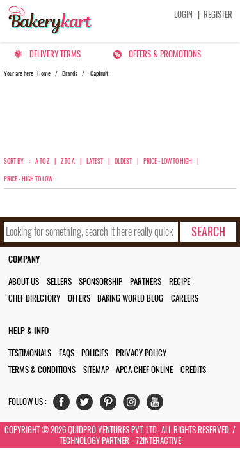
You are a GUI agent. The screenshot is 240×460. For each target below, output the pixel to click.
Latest (94, 161)
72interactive (158, 440)
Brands (69, 73)
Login (183, 14)
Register (218, 14)
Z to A (68, 161)
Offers (79, 298)
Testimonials (29, 353)
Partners (145, 281)
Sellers (59, 281)
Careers (184, 298)
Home (44, 73)
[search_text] (91, 232)
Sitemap (96, 369)
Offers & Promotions (165, 54)
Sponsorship (100, 281)
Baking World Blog (130, 298)
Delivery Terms (55, 54)
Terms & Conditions (42, 369)
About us (23, 281)
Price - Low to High (167, 161)
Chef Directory (34, 298)
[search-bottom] (208, 232)
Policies (94, 353)
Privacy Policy (141, 353)
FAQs (66, 353)
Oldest (123, 161)
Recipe (179, 281)
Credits (193, 369)
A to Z (42, 161)
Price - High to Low (28, 178)
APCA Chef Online (144, 369)
